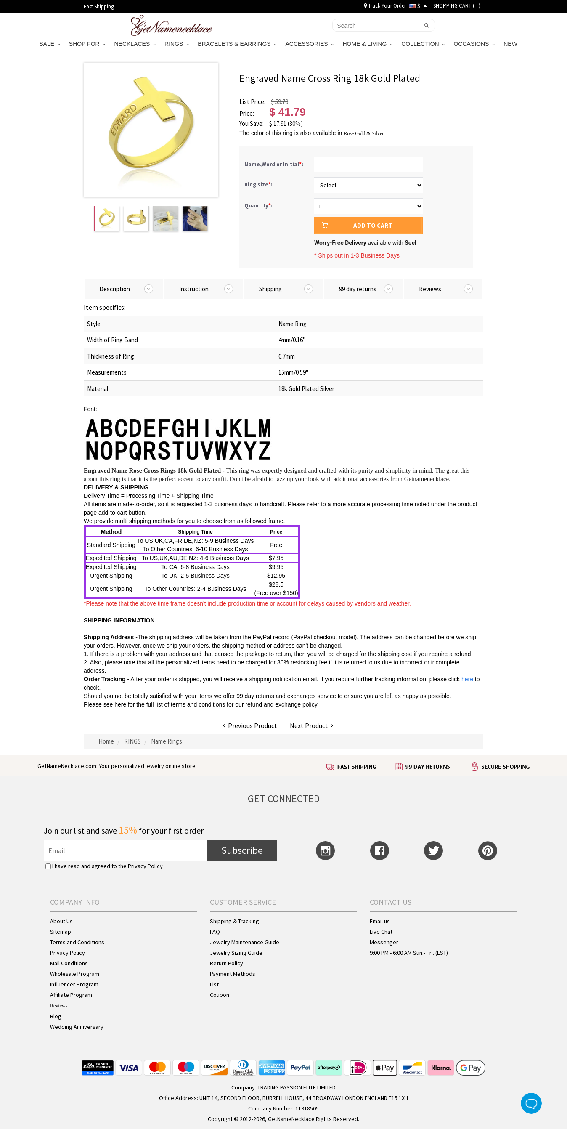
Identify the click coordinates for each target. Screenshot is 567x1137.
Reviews (58, 1006)
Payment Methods (232, 974)
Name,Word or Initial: (274, 164)
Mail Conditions (69, 963)
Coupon (219, 995)
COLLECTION (423, 43)
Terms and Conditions (77, 942)
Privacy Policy (145, 866)
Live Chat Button (531, 1103)
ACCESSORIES (309, 43)
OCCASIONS (474, 43)
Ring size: (259, 184)
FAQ (215, 931)
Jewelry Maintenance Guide (244, 942)
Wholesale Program (74, 974)
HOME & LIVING (367, 43)
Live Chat (381, 931)
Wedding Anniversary (76, 1027)
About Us (61, 921)
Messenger (384, 942)
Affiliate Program (71, 995)
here (120, 704)
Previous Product (250, 725)
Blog (55, 1016)
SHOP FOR (87, 43)
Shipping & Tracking (234, 921)
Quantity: (258, 205)
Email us (380, 921)
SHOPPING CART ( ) (456, 5)
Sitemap (60, 931)
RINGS (176, 43)
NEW (511, 43)
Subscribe (242, 850)
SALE (49, 43)
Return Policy (226, 963)
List (214, 984)
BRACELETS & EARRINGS (237, 43)
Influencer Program (74, 984)
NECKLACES (135, 43)
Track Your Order (385, 5)
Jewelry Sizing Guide (236, 952)
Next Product (311, 725)
